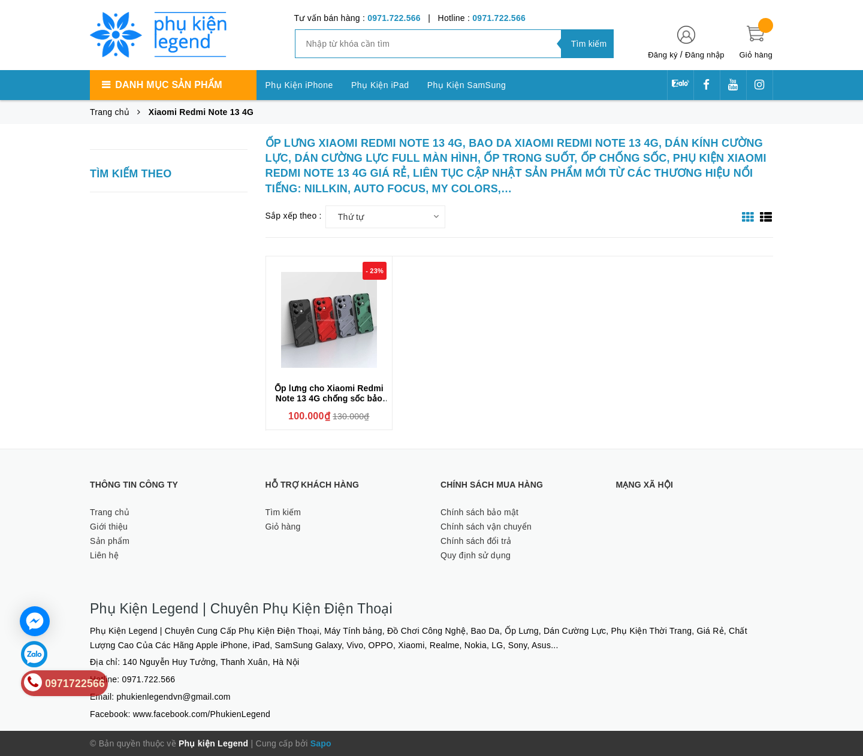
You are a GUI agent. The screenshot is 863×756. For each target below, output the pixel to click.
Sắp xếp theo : (293, 215)
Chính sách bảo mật (479, 512)
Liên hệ (104, 555)
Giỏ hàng (283, 526)
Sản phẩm (109, 541)
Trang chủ (109, 512)
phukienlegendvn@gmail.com (174, 696)
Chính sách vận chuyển (486, 526)
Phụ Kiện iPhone (299, 85)
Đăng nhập (705, 54)
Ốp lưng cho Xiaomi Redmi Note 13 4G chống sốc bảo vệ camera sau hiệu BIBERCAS (329, 403)
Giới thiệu (109, 526)
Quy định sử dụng (475, 555)
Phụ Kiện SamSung (466, 85)
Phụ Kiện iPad (380, 85)
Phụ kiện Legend (213, 743)
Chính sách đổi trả (476, 541)
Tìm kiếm (283, 512)
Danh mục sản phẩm (168, 85)
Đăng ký (662, 54)
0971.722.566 (394, 18)
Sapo (320, 743)
